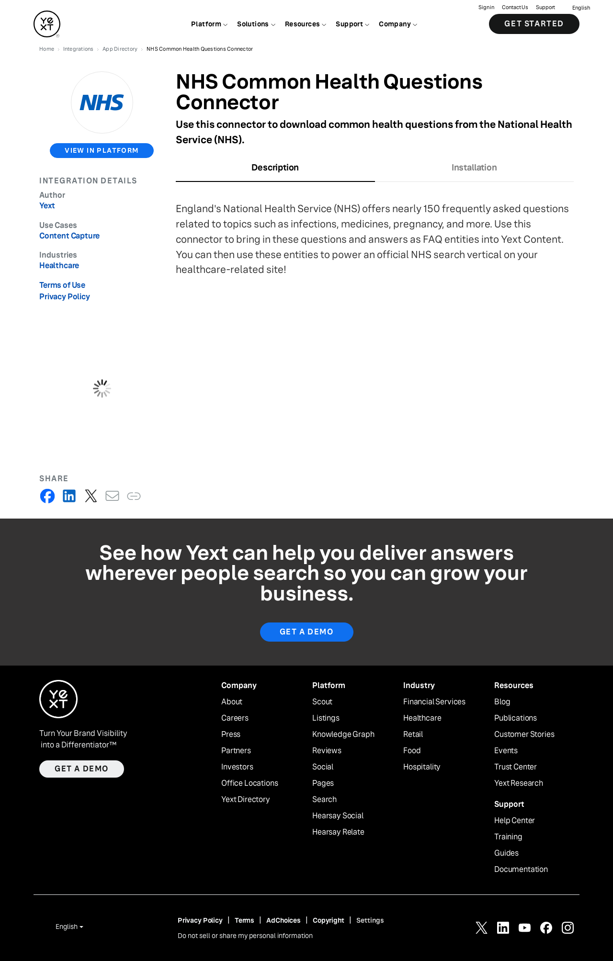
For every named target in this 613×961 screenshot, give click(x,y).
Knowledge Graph (343, 734)
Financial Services (434, 702)
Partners (236, 751)
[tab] (275, 170)
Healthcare (422, 718)
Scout (322, 702)
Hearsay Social (337, 816)
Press (230, 734)
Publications (515, 718)
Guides (506, 853)
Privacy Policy (64, 297)
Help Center (514, 820)
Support (545, 7)
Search (324, 799)
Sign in (486, 7)
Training (508, 837)
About (231, 702)
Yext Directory (245, 799)
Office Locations (249, 783)
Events (506, 751)
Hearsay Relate (338, 832)
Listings (326, 718)
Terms (244, 920)
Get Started (534, 24)
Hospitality (422, 767)
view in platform (101, 150)
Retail (413, 734)
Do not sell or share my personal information (245, 935)
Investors (237, 767)
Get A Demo (307, 632)
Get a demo (82, 769)
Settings (370, 920)
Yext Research (518, 783)
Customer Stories (524, 734)
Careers (235, 718)
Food (411, 751)
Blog (502, 702)
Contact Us (515, 7)
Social (322, 767)
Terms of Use (62, 285)
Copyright (328, 920)
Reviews (326, 751)
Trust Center (515, 767)
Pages (323, 783)
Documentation (521, 869)
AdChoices (283, 920)
